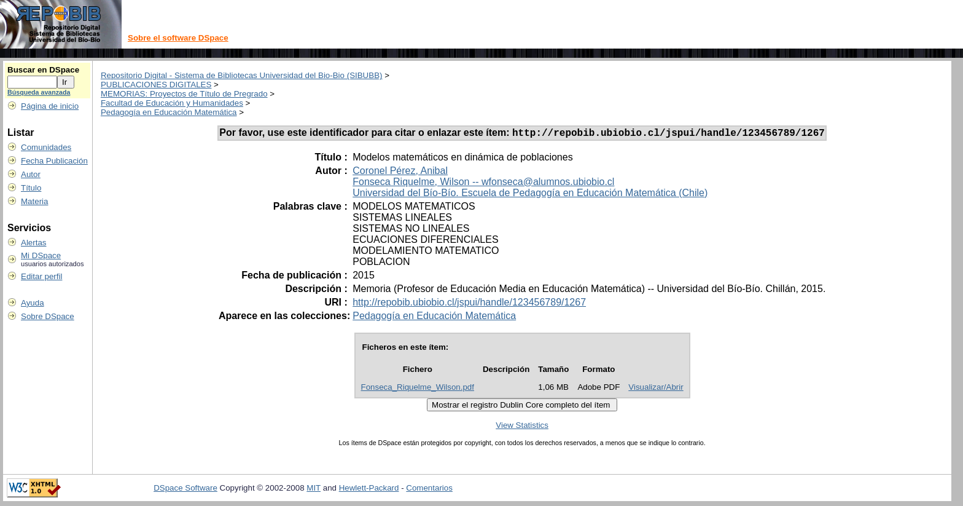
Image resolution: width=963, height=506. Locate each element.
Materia (34, 201)
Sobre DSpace (47, 316)
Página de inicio (50, 106)
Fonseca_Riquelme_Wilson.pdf (417, 388)
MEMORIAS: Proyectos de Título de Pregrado (184, 93)
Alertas (33, 242)
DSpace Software (185, 489)
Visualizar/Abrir (655, 388)
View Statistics (522, 427)
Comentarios (429, 489)
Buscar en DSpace (43, 69)
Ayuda (32, 302)
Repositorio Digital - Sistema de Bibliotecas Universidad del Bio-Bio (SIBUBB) (242, 75)
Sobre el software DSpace (178, 37)
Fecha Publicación (54, 160)
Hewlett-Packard (369, 489)
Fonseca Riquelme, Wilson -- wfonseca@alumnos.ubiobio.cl (483, 183)
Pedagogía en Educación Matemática (169, 112)
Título (31, 187)
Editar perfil (41, 276)
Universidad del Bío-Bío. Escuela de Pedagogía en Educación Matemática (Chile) (530, 194)
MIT (313, 489)
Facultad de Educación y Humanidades (172, 103)
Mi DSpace (41, 255)
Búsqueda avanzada (38, 92)
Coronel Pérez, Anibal (400, 172)
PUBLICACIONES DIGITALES (156, 84)
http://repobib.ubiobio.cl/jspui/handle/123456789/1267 (469, 304)
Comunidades (46, 147)
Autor (31, 174)
